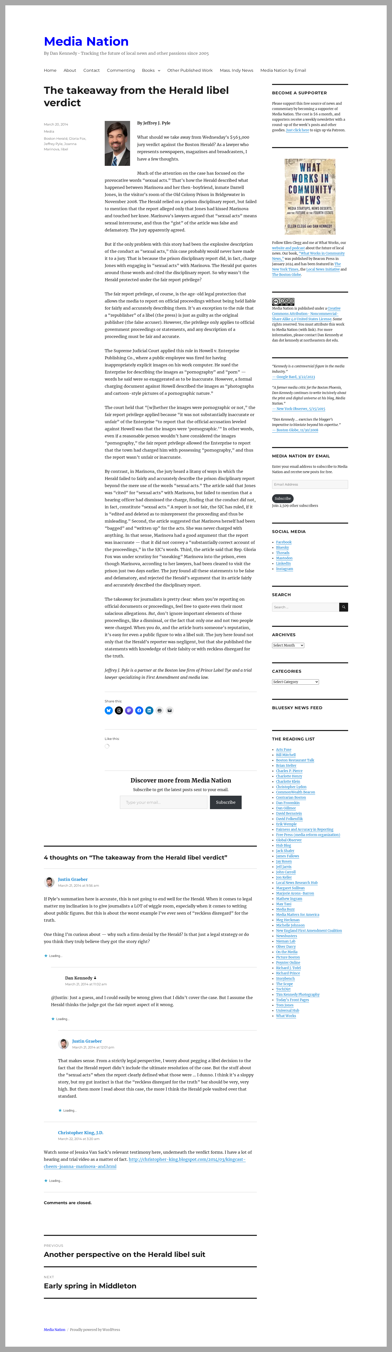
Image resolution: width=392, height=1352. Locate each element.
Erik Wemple (286, 824)
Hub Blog (283, 845)
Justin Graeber (73, 879)
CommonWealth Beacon (295, 792)
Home (50, 70)
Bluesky (282, 547)
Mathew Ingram (289, 899)
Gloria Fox (77, 138)
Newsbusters (286, 936)
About (70, 70)
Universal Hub (287, 1010)
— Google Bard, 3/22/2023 (293, 377)
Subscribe (226, 802)
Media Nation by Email (283, 70)
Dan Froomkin (288, 803)
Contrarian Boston (291, 797)
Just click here (297, 130)
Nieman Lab (285, 941)
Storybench (285, 978)
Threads (283, 553)
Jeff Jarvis (284, 867)
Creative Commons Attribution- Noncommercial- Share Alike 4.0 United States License (306, 313)
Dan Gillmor (286, 808)
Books (148, 70)
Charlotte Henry (289, 776)
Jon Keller (284, 877)
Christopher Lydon (291, 787)
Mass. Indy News (236, 70)
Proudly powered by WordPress (95, 1330)
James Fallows (287, 856)
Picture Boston (288, 957)
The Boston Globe (286, 275)
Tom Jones (285, 1005)
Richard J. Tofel (288, 968)
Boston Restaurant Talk (295, 760)
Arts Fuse (283, 750)
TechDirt (283, 989)
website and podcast (288, 248)
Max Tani (283, 904)
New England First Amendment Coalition (309, 931)
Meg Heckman (288, 920)
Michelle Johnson (290, 925)
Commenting (121, 70)
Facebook (284, 542)
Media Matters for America (297, 915)
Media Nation (86, 41)
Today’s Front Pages (292, 1000)
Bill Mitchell (286, 755)
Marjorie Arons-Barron (295, 893)
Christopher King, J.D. (80, 1132)
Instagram (284, 569)
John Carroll (286, 872)
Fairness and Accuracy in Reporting (304, 829)
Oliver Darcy (286, 947)
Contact (91, 70)
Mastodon (284, 558)
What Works (286, 1016)
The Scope (284, 984)
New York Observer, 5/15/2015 (301, 409)
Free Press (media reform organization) (308, 835)
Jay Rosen (284, 861)
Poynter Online (288, 962)
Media (49, 131)
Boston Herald (55, 138)
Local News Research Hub (297, 883)
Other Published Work (190, 70)
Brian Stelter (286, 765)
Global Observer (289, 840)
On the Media (286, 952)
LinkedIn (283, 563)
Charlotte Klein (288, 781)
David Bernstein (289, 813)
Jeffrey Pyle (53, 144)
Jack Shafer (285, 851)
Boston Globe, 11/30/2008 (297, 430)
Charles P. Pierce (289, 771)
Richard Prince (288, 973)
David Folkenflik (289, 819)
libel (64, 149)
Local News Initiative (323, 269)
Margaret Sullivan (290, 888)
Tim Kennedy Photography (297, 994)
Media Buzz (285, 909)
